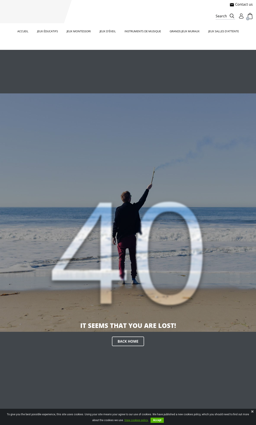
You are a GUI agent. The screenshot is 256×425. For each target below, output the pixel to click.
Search (221, 16)
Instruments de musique (143, 31)
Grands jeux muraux (185, 31)
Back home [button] (128, 341)
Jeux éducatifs (47, 31)
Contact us (241, 4)
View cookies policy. (136, 420)
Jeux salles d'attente (223, 31)
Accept (157, 420)
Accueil (22, 31)
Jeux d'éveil (108, 31)
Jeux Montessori (79, 31)
